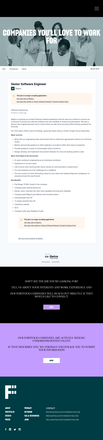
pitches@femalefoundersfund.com (63, 412)
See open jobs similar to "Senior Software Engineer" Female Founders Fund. (43, 102)
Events (8, 416)
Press (7, 420)
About (7, 408)
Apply (51, 307)
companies (13, 69)
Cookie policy (56, 262)
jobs (4, 69)
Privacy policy (46, 262)
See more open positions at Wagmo (31, 238)
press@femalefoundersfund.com (62, 416)
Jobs (26, 420)
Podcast (28, 408)
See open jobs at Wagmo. (25, 99)
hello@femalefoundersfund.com (62, 420)
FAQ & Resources (31, 416)
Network (28, 412)
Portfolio (9, 412)
